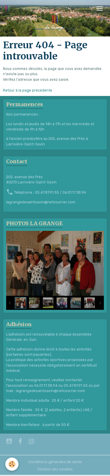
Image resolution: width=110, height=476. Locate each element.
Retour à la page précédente (27, 90)
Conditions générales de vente (55, 462)
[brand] (8, 8)
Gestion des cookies (55, 469)
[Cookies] (11, 464)
